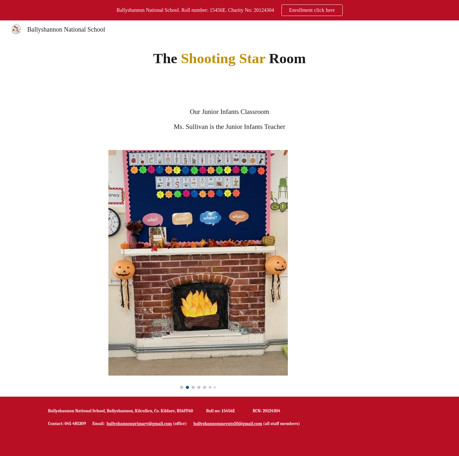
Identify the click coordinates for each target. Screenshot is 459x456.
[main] (229, 58)
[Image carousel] (198, 269)
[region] (229, 10)
